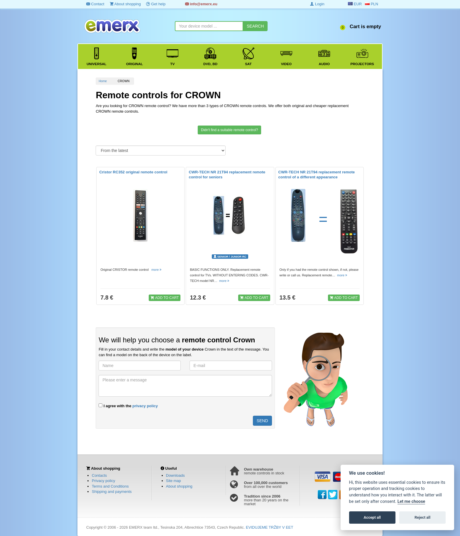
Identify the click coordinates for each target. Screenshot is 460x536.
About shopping (125, 4)
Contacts (99, 475)
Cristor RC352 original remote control (133, 172)
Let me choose (411, 501)
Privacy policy (103, 480)
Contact (95, 4)
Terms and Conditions (110, 486)
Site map (173, 480)
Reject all (422, 517)
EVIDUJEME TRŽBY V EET (269, 527)
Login (317, 4)
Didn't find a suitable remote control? (229, 130)
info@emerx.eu (201, 4)
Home (103, 81)
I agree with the (128, 405)
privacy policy (145, 406)
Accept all (372, 517)
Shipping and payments (112, 491)
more (156, 269)
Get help (155, 4)
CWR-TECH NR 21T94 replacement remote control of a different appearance (316, 174)
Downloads (175, 475)
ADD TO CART (164, 297)
